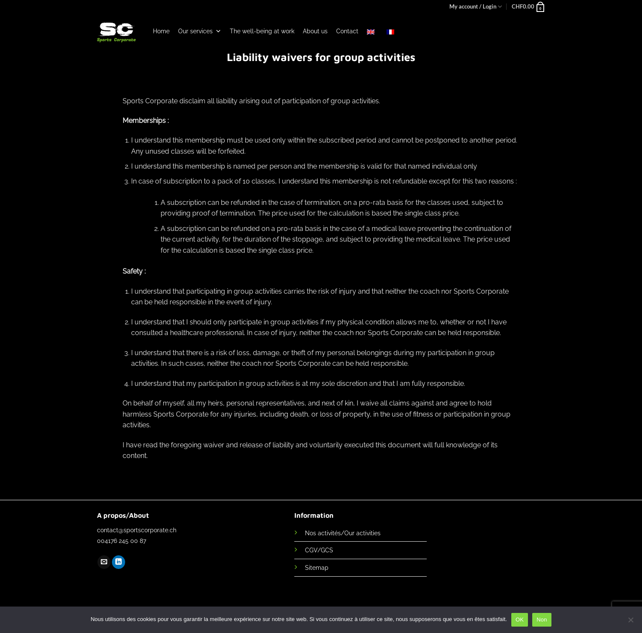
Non (541, 619)
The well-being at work (262, 31)
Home (161, 31)
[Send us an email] (104, 562)
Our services (199, 31)
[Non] (630, 622)
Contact (347, 31)
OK (520, 619)
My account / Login (475, 7)
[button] (528, 6)
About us (315, 31)
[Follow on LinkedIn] (118, 562)
